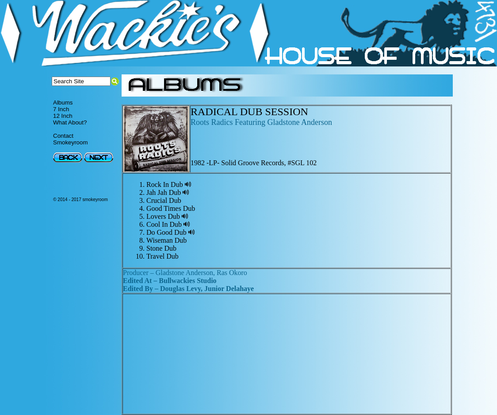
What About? (70, 122)
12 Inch (63, 115)
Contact (63, 135)
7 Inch (61, 109)
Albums (63, 102)
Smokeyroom (70, 142)
